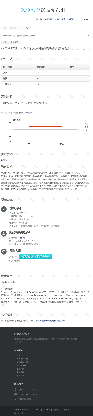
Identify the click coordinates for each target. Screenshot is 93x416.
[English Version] (83, 19)
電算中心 (56, 409)
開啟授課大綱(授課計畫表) (35, 256)
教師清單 (20, 375)
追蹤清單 (48, 19)
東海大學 (17, 409)
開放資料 (20, 372)
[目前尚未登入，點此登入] (64, 19)
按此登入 (30, 112)
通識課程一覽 (22, 362)
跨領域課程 (21, 365)
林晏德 (4, 160)
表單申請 (20, 368)
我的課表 (39, 19)
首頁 (18, 355)
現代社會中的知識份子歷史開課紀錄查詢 (47, 320)
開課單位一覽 (22, 358)
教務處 (66, 409)
